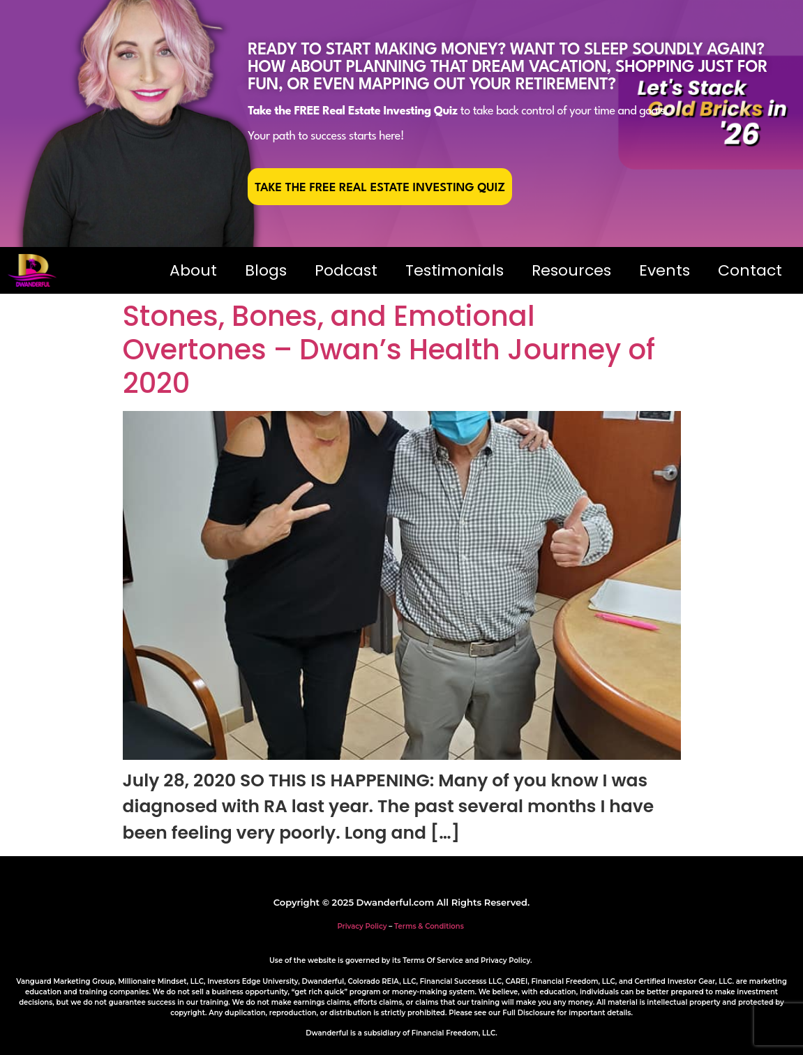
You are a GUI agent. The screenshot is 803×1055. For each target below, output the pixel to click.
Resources (571, 270)
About (193, 270)
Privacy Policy (362, 926)
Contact (750, 270)
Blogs (266, 270)
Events (664, 270)
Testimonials (454, 270)
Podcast (346, 270)
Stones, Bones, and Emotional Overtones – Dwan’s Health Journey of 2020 (389, 350)
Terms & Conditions (429, 926)
